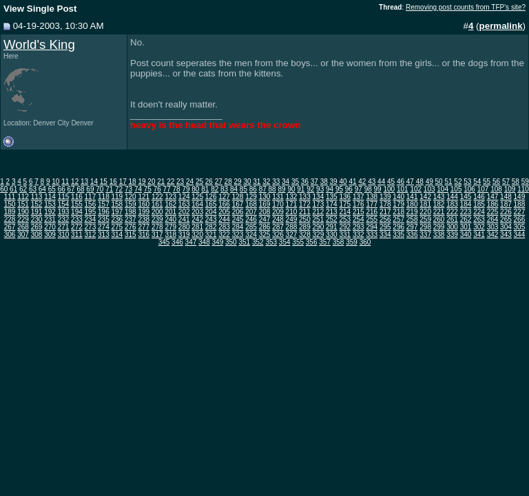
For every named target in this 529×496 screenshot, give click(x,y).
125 (197, 196)
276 (130, 227)
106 (469, 189)
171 (292, 204)
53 (467, 181)
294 (371, 227)
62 (23, 189)
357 (325, 242)
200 (157, 212)
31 (256, 181)
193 (64, 212)
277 (143, 227)
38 (324, 181)
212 (318, 212)
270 (50, 227)
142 (425, 196)
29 (238, 181)
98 (368, 189)
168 (251, 204)
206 (238, 212)
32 (266, 181)
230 (37, 219)
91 (300, 189)
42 (362, 181)
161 (157, 204)
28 (228, 181)
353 (271, 242)
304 (506, 227)
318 (170, 234)
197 (117, 212)
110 (523, 189)
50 (439, 181)
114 (50, 196)
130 (265, 196)
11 (65, 181)
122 (157, 196)
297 (412, 227)
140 (398, 196)
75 (148, 189)
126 (211, 196)
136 (345, 196)
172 (305, 204)
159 (130, 204)
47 (410, 181)
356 (312, 242)
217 (385, 212)
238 (143, 219)
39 (334, 181)
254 (358, 219)
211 (305, 212)
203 (197, 212)
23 (180, 181)
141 (412, 196)
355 (298, 242)
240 (170, 219)
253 (345, 219)
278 (157, 227)
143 (439, 196)
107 (483, 189)
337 (425, 234)
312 (90, 234)
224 (479, 212)
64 (42, 189)
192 (50, 212)
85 (243, 189)
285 (251, 227)
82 (214, 189)
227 (520, 212)
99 (378, 189)
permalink (501, 26)
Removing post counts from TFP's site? (466, 7)
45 (391, 181)
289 (305, 227)
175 (345, 204)
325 (265, 234)
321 (211, 234)
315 (130, 234)
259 (425, 219)
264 (493, 219)
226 (506, 212)
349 (218, 242)
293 (358, 227)
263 (479, 219)
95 (339, 189)
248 (278, 219)
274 (104, 227)
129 (251, 196)
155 (77, 204)
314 (117, 234)
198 (130, 212)
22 (170, 181)
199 (143, 212)
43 (371, 181)
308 (37, 234)
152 (37, 204)
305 (520, 227)
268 (23, 227)
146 (479, 196)
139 (385, 196)
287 (278, 227)
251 (318, 219)
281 (197, 227)
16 (113, 181)
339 (452, 234)
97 (358, 189)
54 (477, 181)
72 (119, 189)
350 (231, 242)
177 (371, 204)
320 (197, 234)
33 (276, 181)
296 (398, 227)
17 (123, 181)
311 (77, 234)
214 (345, 212)
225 (493, 212)
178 (385, 204)
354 (285, 242)
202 (184, 212)
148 (506, 196)
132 (292, 196)
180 (412, 204)
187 (506, 204)
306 (10, 234)
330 (332, 234)
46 (400, 181)
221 (439, 212)
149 (520, 196)
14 (94, 181)
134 (318, 196)
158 (117, 204)
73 (128, 189)
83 (224, 189)
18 (132, 181)
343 (506, 234)
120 (130, 196)
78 (176, 189)
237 (130, 219)
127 (224, 196)
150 (10, 204)
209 (278, 212)
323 (238, 234)
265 (506, 219)
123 (170, 196)
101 (402, 189)
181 (425, 204)
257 (398, 219)
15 (103, 181)
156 (90, 204)
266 (520, 219)
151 (23, 204)
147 (493, 196)
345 (164, 242)
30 (247, 181)
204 (211, 212)
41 (352, 181)
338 (439, 234)
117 (90, 196)
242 (197, 219)
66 (61, 189)
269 (37, 227)
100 (389, 189)
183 (452, 204)
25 (199, 181)
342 (493, 234)
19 (141, 181)
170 (278, 204)
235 (104, 219)
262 (466, 219)
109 (510, 189)
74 (138, 189)
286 (265, 227)
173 (318, 204)
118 (104, 196)
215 (358, 212)
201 (170, 212)
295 (385, 227)
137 (358, 196)
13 (84, 181)
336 (412, 234)
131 (278, 196)
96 (349, 189)
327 (292, 234)
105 (456, 189)
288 (292, 227)
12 (75, 181)
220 (425, 212)
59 (525, 181)
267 (10, 227)
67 (71, 189)
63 (33, 189)
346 (177, 242)
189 (10, 212)
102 (416, 189)
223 (466, 212)
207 (251, 212)
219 (412, 212)
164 (197, 204)
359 (351, 242)
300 (452, 227)
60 (4, 189)
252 (332, 219)
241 (184, 219)
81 (205, 189)
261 (452, 219)
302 (479, 227)
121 (143, 196)
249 (292, 219)
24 (190, 181)
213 (332, 212)
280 (184, 227)
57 (506, 181)
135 (332, 196)
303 (493, 227)
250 (305, 219)
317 (157, 234)
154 (64, 204)
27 (218, 181)
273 (90, 227)
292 (345, 227)
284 (238, 227)
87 (263, 189)
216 (371, 212)
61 (13, 189)
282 (211, 227)
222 (452, 212)
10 (55, 181)
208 (265, 212)
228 (10, 219)
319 (184, 234)
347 (191, 242)
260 (439, 219)
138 (371, 196)
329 (318, 234)
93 (320, 189)
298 (425, 227)
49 (429, 181)
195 (90, 212)
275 (117, 227)
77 (167, 189)
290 (318, 227)
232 (64, 219)
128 (238, 196)
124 (184, 196)
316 (143, 234)
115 (64, 196)
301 (466, 227)
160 (143, 204)
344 (520, 234)
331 (345, 234)
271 (64, 227)
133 (305, 196)
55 (486, 181)
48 (420, 181)
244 (224, 219)
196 (104, 212)
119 (117, 196)
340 (466, 234)
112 (23, 196)
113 (37, 196)
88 (272, 189)
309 (50, 234)
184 (466, 204)
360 (365, 242)
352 (258, 242)
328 (305, 234)
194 (77, 212)
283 (224, 227)
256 (385, 219)
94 (329, 189)
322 (224, 234)
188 (520, 204)
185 (479, 204)
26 (209, 181)
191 (37, 212)
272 (77, 227)
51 (448, 181)
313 (104, 234)
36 (305, 181)
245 (238, 219)
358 (338, 242)
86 (253, 189)
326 (278, 234)
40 (342, 181)
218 (398, 212)
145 (466, 196)
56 (496, 181)
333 (371, 234)
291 (332, 227)
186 (493, 204)
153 (50, 204)
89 (281, 189)
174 (332, 204)
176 (358, 204)
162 (170, 204)
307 (23, 234)
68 (80, 189)
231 (50, 219)
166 (224, 204)
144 (452, 196)
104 (442, 189)
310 (64, 234)
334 (385, 234)
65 (52, 189)
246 (251, 219)
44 (381, 181)
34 (285, 181)
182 (439, 204)
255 (371, 219)
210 (292, 212)
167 (238, 204)
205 (224, 212)
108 (496, 189)
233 (77, 219)
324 (251, 234)
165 (211, 204)
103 (429, 189)
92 (310, 189)
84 (234, 189)
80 (195, 189)
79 (185, 189)
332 (358, 234)
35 (295, 181)
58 (515, 181)
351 (244, 242)
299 (439, 227)
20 (151, 181)
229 (23, 219)
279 (170, 227)
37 (314, 181)
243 (211, 219)
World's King (39, 44)
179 (398, 204)
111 (10, 196)
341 (479, 234)
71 (109, 189)
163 (184, 204)
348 (204, 242)
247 (265, 219)
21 (161, 181)
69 (90, 189)
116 (77, 196)
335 (398, 234)
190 (23, 212)
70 (99, 189)
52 (457, 181)
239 (157, 219)
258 (412, 219)
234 (90, 219)
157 (104, 204)
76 (157, 189)
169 (265, 204)
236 (117, 219)
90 (291, 189)
